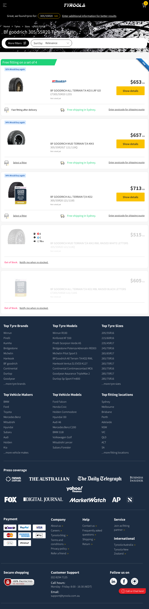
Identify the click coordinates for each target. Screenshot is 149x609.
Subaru (8, 432)
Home (7, 26)
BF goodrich (10, 363)
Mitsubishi (9, 422)
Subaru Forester (62, 447)
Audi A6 (57, 422)
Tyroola (59, 535)
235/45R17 (108, 343)
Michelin (8, 353)
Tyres (17, 26)
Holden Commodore (65, 412)
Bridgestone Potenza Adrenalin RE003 (74, 348)
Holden (8, 442)
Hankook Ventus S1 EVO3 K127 (70, 363)
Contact (89, 525)
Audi (6, 437)
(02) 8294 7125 (59, 577)
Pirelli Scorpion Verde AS (67, 343)
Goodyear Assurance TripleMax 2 (71, 373)
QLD (104, 437)
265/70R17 (108, 363)
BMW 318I (58, 432)
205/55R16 (108, 333)
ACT (104, 442)
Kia (5, 447)
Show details (130, 91)
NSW (104, 427)
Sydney (106, 401)
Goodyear (9, 378)
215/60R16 (108, 338)
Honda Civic (60, 406)
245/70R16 (108, 348)
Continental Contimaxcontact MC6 (73, 368)
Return (86, 544)
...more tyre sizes (111, 383)
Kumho (8, 343)
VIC (103, 432)
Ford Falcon (60, 401)
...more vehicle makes (16, 452)
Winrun (8, 333)
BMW (6, 401)
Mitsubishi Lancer (62, 442)
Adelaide (107, 422)
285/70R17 (108, 373)
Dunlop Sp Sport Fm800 (66, 378)
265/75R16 (108, 368)
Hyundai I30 (59, 417)
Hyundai (8, 427)
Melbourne (108, 406)
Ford (6, 406)
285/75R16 (108, 378)
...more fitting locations (115, 452)
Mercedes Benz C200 (64, 427)
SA (103, 447)
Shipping (87, 539)
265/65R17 (108, 353)
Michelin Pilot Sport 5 (65, 353)
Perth (105, 417)
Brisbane (107, 412)
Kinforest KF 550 (62, 338)
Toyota (8, 412)
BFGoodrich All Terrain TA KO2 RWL (73, 358)
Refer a (60, 553)
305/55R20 (40, 26)
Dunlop (8, 373)
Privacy (60, 548)
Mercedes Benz (12, 417)
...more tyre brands (14, 383)
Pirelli (7, 338)
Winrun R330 (60, 333)
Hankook (9, 358)
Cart (146, 3)
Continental (10, 368)
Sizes (27, 26)
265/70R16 (108, 358)
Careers (55, 530)
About (57, 525)
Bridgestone (11, 348)
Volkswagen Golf (62, 437)
